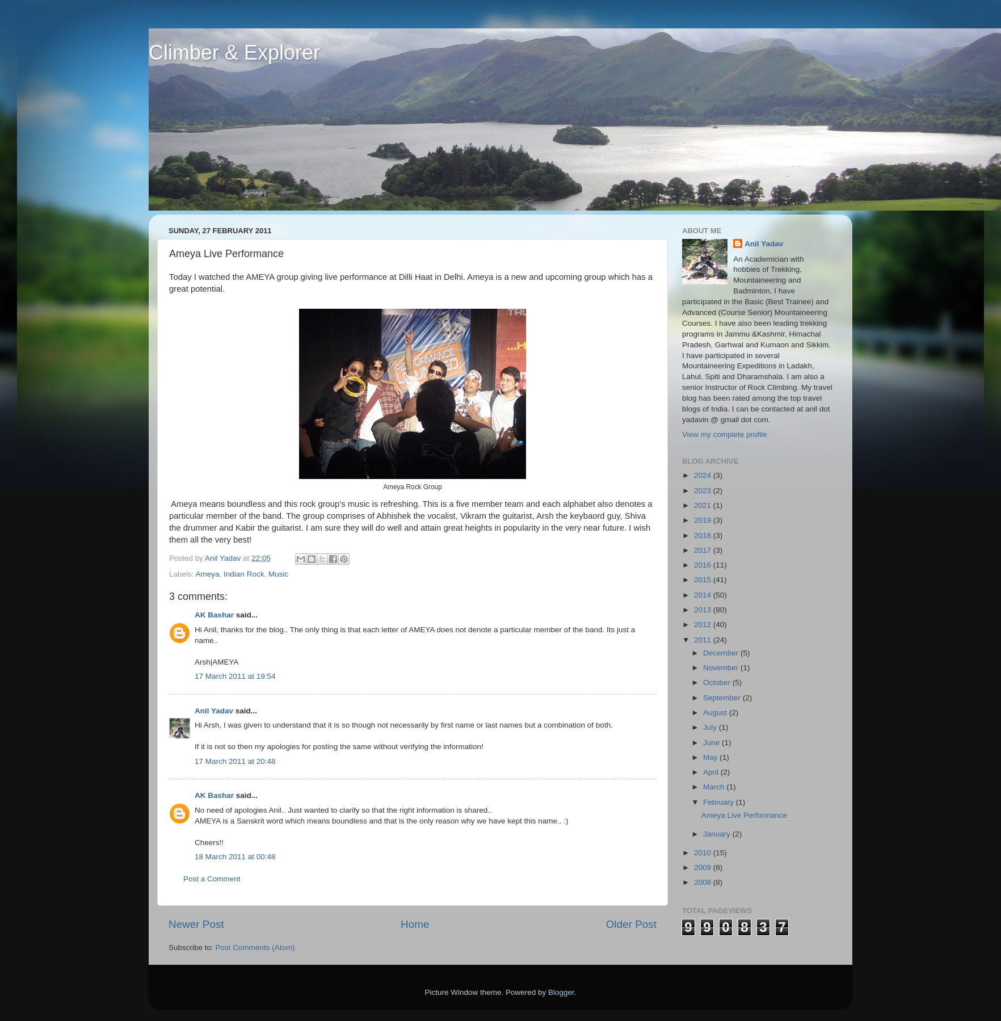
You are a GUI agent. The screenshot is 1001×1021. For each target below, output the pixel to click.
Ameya (208, 574)
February (719, 802)
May (711, 757)
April (712, 772)
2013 (703, 610)
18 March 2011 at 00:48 (235, 856)
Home (415, 924)
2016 (703, 565)
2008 (703, 882)
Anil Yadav (214, 711)
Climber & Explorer (234, 52)
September (723, 698)
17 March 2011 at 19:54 (235, 676)
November (722, 667)
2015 (703, 579)
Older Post (631, 924)
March (714, 787)
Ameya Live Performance (744, 815)
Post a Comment (212, 879)
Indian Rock (244, 574)
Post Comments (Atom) (255, 947)
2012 (703, 624)
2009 (703, 867)
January (718, 834)
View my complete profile (724, 434)
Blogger (561, 992)
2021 (703, 505)
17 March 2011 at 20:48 (235, 761)
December (722, 653)
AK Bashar (214, 615)
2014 (703, 595)
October (718, 682)
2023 (703, 490)
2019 (703, 520)
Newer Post (196, 924)
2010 (703, 852)
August (716, 712)
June (712, 742)
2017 (703, 550)
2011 (703, 640)
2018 (703, 535)
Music (278, 574)
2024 (703, 475)
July (711, 727)
